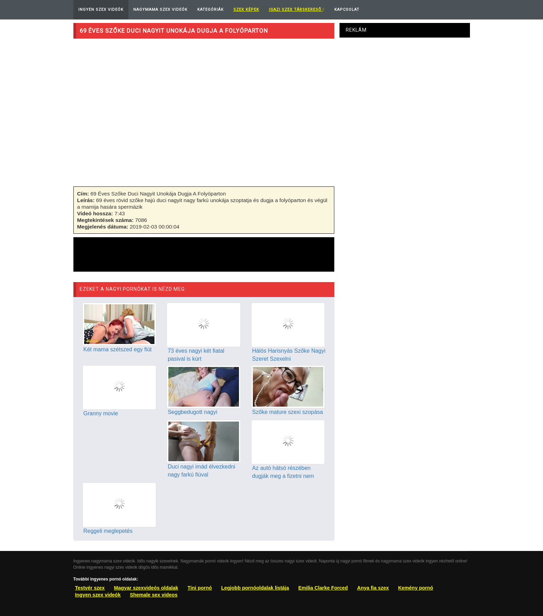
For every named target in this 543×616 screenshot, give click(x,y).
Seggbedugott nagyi (192, 412)
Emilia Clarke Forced (323, 588)
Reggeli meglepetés (108, 531)
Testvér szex (90, 588)
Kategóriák (210, 9)
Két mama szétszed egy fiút (117, 349)
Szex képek (246, 9)
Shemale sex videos (153, 595)
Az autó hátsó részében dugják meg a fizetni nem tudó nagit (283, 476)
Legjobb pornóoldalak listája (255, 588)
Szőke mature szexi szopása (287, 412)
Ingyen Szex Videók (100, 9)
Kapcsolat (346, 9)
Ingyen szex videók (98, 595)
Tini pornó (199, 588)
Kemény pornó (415, 588)
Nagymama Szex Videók (160, 9)
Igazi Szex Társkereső (297, 9)
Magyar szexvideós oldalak (146, 588)
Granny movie (100, 413)
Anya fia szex (373, 588)
